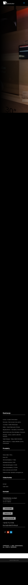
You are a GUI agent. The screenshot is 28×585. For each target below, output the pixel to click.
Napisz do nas (9, 518)
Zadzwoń (7, 508)
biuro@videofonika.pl (10, 525)
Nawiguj (7, 513)
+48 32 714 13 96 (8, 523)
